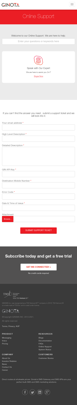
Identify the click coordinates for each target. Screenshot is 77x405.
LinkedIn (40, 392)
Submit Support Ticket (38, 230)
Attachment (7, 214)
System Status (45, 349)
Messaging (6, 338)
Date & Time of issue (13, 203)
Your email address (12, 123)
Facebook (25, 392)
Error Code (8, 192)
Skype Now (38, 76)
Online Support (45, 347)
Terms (4, 326)
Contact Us (7, 367)
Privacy (11, 326)
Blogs (41, 338)
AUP (17, 326)
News (4, 364)
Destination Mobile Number (16, 180)
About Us (6, 358)
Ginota (10, 5)
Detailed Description (13, 145)
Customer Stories (46, 358)
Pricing (5, 344)
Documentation (45, 341)
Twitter (32, 392)
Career (5, 370)
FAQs (41, 344)
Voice (4, 341)
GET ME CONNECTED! (38, 267)
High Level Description (14, 134)
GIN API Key (9, 169)
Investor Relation (9, 361)
